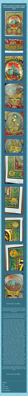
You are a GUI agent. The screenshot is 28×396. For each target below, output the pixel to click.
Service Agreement (6, 390)
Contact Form (5, 386)
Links (3, 384)
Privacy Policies (5, 388)
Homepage (4, 382)
